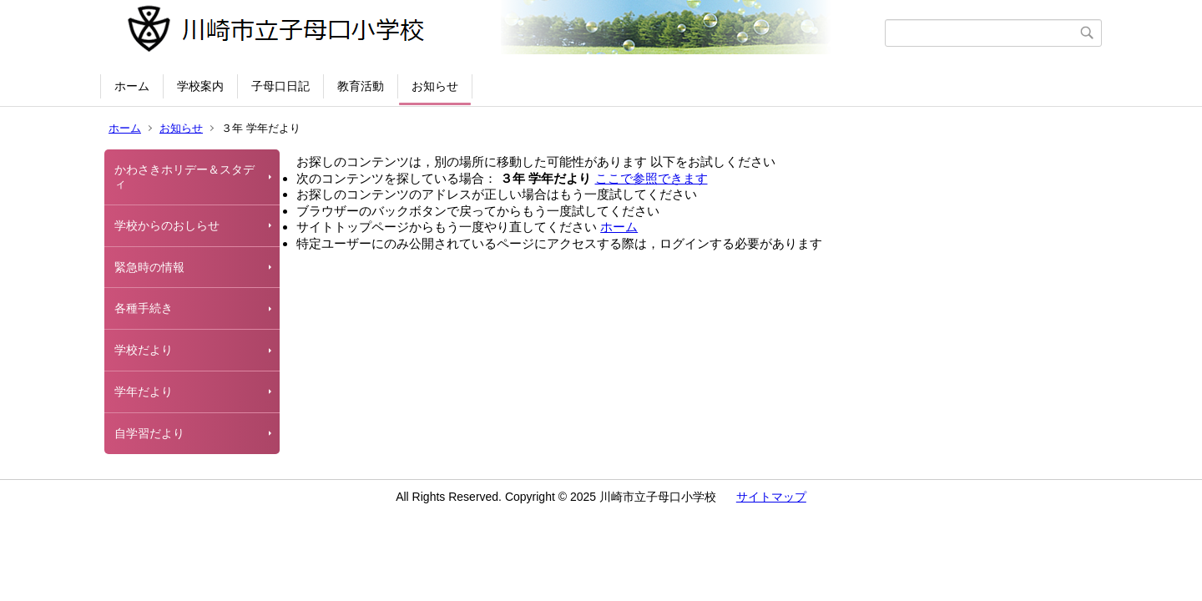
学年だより (143, 391)
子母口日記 (280, 86)
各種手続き (143, 308)
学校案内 (200, 86)
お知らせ (435, 86)
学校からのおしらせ (167, 225)
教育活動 (360, 86)
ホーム (131, 86)
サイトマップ (771, 496)
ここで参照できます (651, 178)
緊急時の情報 (149, 267)
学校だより (143, 349)
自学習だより (149, 433)
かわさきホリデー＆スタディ (184, 176)
